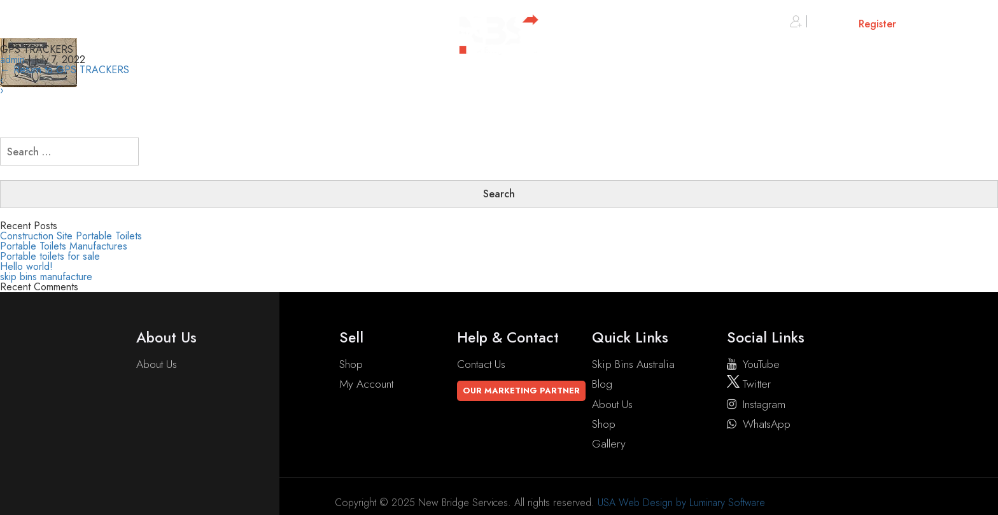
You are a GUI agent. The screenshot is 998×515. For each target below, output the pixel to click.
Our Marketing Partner (521, 390)
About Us (156, 364)
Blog (602, 384)
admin (12, 59)
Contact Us (481, 364)
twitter (749, 384)
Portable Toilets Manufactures (63, 246)
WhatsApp (759, 424)
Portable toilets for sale (50, 256)
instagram (756, 404)
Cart (943, 24)
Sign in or (843, 24)
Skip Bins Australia (633, 364)
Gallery (609, 443)
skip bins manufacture (46, 276)
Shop (351, 364)
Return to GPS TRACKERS (64, 69)
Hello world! (26, 266)
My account (366, 384)
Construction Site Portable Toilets (71, 236)
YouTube (753, 364)
